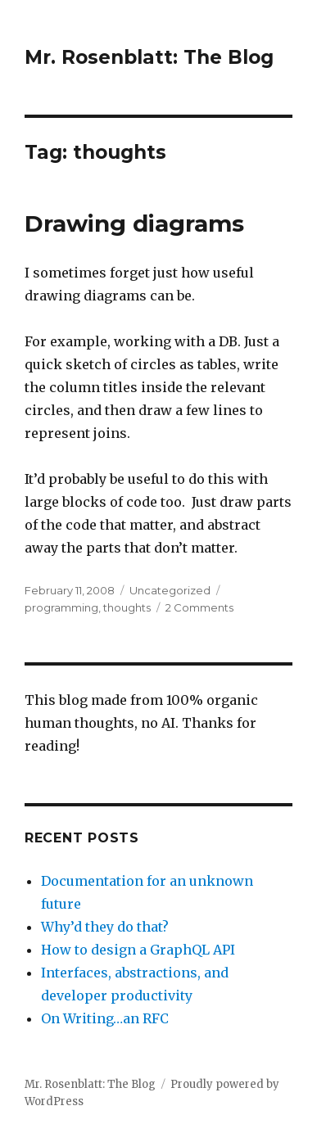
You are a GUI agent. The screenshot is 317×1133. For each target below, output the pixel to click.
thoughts (127, 607)
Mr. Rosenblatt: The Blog (149, 57)
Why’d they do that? (105, 927)
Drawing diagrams (134, 223)
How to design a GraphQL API (138, 949)
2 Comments (199, 607)
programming (61, 607)
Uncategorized (170, 590)
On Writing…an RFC (105, 1018)
